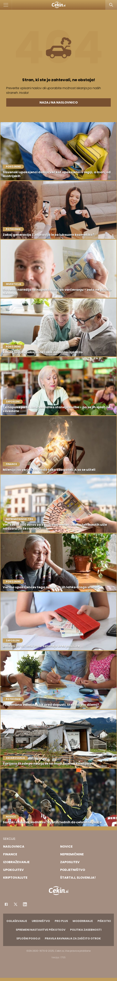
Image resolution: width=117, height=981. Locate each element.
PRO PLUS (61, 921)
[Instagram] (25, 904)
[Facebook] (6, 904)
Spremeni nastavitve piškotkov (40, 930)
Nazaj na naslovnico (59, 102)
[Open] (6, 5)
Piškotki (104, 921)
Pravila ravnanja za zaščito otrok (73, 938)
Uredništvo (41, 921)
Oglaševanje (16, 921)
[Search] (111, 5)
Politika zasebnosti (85, 930)
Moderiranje (83, 921)
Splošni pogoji (28, 938)
